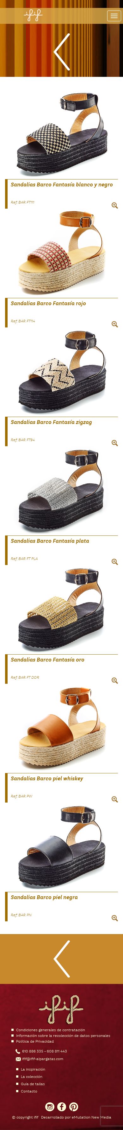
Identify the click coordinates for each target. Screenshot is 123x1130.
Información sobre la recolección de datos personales (63, 1036)
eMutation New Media (91, 1118)
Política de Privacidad (35, 1042)
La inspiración (33, 1070)
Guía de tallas (33, 1084)
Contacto (29, 1091)
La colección (31, 1077)
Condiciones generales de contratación (50, 1030)
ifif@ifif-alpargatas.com (42, 1059)
